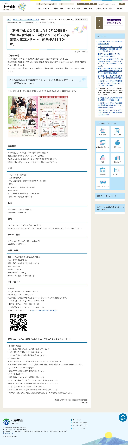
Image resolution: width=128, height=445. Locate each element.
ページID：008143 (80, 52)
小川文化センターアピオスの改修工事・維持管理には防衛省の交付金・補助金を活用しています (110, 105)
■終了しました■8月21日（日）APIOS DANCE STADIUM (109, 55)
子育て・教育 (58, 9)
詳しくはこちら (8, 433)
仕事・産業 (88, 9)
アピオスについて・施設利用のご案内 (26, 19)
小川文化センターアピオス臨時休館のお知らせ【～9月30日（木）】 (110, 99)
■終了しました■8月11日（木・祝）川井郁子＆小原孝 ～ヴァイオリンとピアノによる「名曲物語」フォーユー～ (110, 62)
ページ (86, 4)
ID (95, 4)
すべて (81, 4)
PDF (91, 4)
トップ (9, 19)
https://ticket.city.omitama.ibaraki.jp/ (44, 310)
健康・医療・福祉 (73, 9)
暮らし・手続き (43, 9)
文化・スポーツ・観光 (104, 9)
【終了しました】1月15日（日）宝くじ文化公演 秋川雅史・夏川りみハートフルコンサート (110, 49)
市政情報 (120, 9)
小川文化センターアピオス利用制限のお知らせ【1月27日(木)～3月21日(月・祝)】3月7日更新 (110, 83)
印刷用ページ (82, 20)
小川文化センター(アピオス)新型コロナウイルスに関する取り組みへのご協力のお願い (110, 112)
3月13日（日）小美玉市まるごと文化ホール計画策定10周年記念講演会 (110, 77)
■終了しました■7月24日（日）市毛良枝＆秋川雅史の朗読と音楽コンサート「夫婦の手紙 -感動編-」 (110, 70)
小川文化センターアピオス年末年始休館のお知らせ (110, 42)
